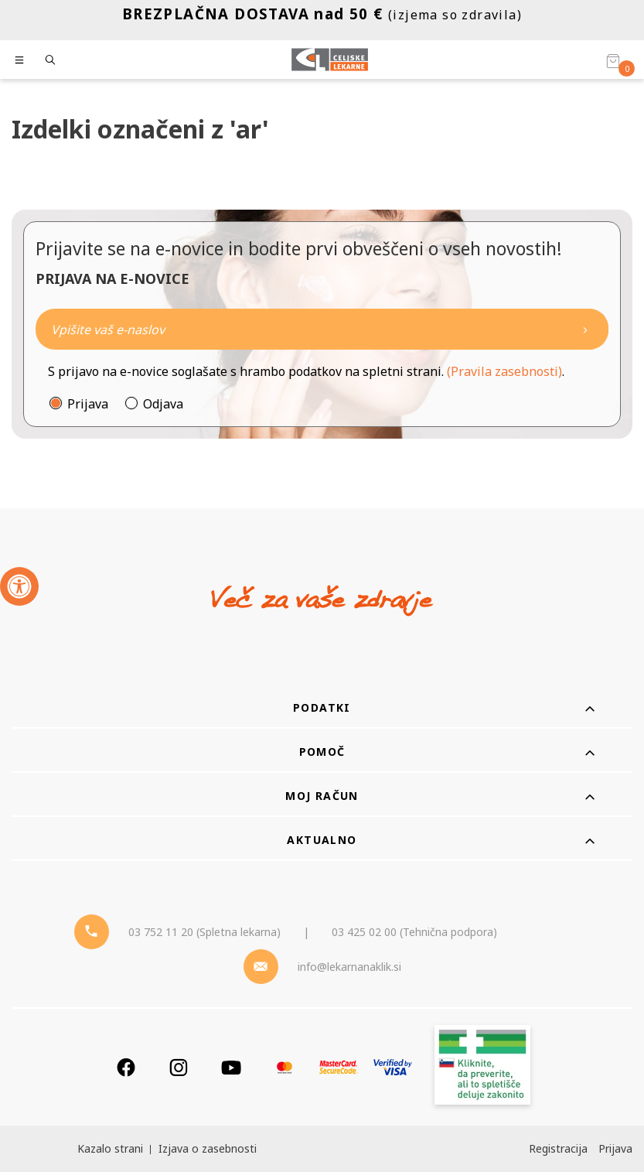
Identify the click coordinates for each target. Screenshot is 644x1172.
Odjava (163, 403)
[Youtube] (231, 1067)
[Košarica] (613, 60)
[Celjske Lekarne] (329, 59)
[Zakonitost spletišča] (482, 1067)
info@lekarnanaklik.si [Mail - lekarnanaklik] (349, 966)
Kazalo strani (110, 1148)
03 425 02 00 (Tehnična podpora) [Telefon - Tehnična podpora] (414, 931)
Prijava (87, 403)
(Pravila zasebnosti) (504, 371)
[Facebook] (126, 1067)
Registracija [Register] (558, 1148)
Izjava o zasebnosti (207, 1148)
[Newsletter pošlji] (585, 329)
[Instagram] (178, 1067)
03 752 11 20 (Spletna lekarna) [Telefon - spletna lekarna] (204, 931)
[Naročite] (322, 329)
